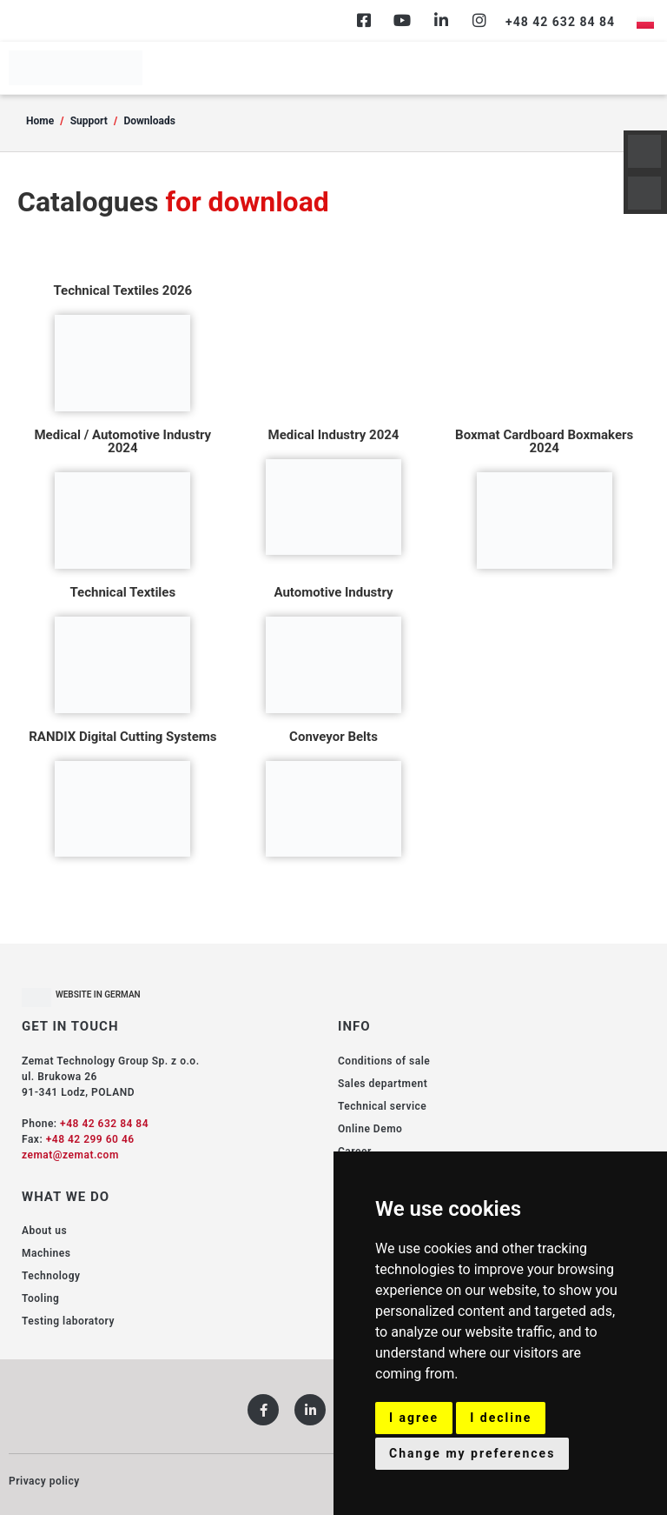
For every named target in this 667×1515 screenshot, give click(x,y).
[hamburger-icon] (638, 67)
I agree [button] (414, 1418)
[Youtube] (402, 20)
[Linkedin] (441, 20)
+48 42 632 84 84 (104, 1124)
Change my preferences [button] (472, 1453)
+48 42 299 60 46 (90, 1139)
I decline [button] (501, 1418)
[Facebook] (364, 20)
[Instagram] (479, 20)
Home (40, 121)
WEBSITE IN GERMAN (98, 994)
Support (89, 121)
